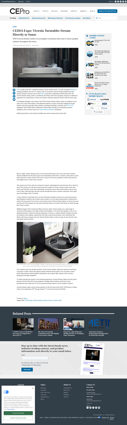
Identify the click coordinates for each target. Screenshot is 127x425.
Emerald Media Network (8, 1)
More (91, 11)
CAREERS (46, 417)
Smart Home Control (45, 392)
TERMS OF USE (105, 417)
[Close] (33, 388)
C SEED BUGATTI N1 (24, 18)
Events (73, 11)
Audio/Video (43, 394)
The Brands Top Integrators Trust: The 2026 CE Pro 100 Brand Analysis (102, 52)
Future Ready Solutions (46, 109)
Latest (35, 11)
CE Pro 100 (69, 105)
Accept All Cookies (18, 413)
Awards (82, 11)
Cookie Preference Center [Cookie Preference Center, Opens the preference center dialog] (18, 418)
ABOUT (41, 417)
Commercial (43, 390)
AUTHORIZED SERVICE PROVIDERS (58, 417)
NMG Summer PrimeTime (55, 18)
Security (42, 399)
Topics (44, 11)
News (15, 27)
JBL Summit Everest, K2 (39, 18)
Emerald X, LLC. (101, 415)
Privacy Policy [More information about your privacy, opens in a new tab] (11, 409)
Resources (64, 11)
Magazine (66, 392)
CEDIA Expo (29, 300)
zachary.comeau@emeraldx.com (94, 394)
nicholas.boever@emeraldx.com (93, 400)
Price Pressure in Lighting (72, 18)
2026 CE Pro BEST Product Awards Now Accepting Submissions (102, 84)
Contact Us (89, 403)
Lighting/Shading (45, 397)
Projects (54, 11)
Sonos (42, 94)
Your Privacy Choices (92, 417)
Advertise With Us (68, 388)
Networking (43, 388)
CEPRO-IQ (66, 397)
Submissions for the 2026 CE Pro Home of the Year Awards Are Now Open (102, 73)
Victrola (72, 90)
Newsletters (66, 394)
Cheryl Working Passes (89, 18)
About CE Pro (67, 390)
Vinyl (18, 90)
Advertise (21, 1)
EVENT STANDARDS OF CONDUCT (76, 417)
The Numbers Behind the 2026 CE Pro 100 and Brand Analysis (102, 63)
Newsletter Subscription (107, 11)
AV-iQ (28, 1)
